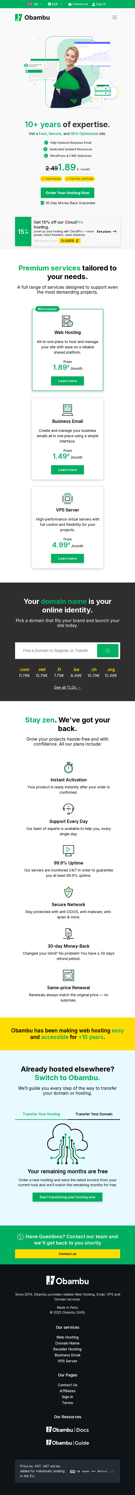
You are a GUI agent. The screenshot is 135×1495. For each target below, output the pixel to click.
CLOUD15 (70, 240)
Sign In (99, 4)
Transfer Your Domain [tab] (93, 1114)
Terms (67, 1403)
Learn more (67, 381)
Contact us (78, 4)
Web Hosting (67, 1337)
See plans (106, 231)
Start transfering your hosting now (67, 1197)
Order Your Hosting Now (67, 193)
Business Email (67, 1355)
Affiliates (68, 1391)
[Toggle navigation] (114, 17)
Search (108, 651)
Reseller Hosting (67, 1349)
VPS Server (67, 1361)
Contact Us (67, 1385)
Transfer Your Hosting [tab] (41, 1114)
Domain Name (67, 1343)
